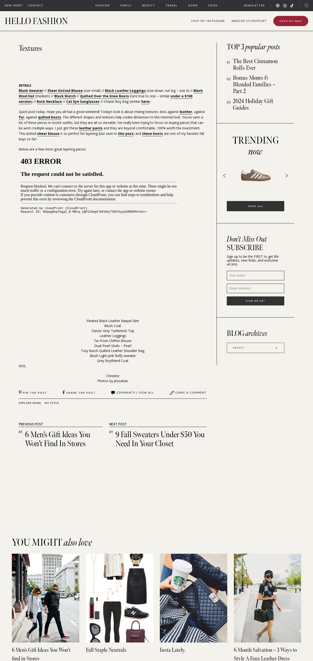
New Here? (14, 5)
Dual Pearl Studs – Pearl (112, 345)
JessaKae (121, 381)
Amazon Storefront (249, 21)
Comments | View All (132, 392)
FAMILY (126, 5)
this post (125, 133)
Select (255, 348)
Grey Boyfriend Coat (112, 360)
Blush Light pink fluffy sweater (113, 355)
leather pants (91, 128)
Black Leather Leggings (125, 90)
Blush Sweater (31, 90)
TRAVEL (172, 5)
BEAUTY (148, 5)
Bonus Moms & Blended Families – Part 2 (254, 84)
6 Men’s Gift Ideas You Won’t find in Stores (57, 439)
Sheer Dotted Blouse (65, 90)
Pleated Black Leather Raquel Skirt (112, 321)
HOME (193, 5)
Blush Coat (112, 325)
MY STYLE (52, 403)
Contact (35, 5)
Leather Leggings (113, 335)
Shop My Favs (291, 21)
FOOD (213, 5)
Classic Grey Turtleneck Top (112, 330)
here (145, 101)
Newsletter (254, 5)
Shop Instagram (208, 21)
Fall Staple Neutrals (106, 650)
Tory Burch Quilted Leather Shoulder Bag (112, 350)
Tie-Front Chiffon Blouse (113, 340)
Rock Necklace (49, 101)
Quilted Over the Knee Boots (104, 96)
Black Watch (65, 96)
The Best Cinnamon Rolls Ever (255, 65)
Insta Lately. (172, 650)
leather (186, 111)
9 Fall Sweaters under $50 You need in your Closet (160, 439)
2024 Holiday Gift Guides (253, 105)
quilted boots (49, 117)
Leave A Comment (188, 392)
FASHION (102, 5)
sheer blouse (48, 133)
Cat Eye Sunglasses (83, 101)
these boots (152, 133)
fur (21, 117)
